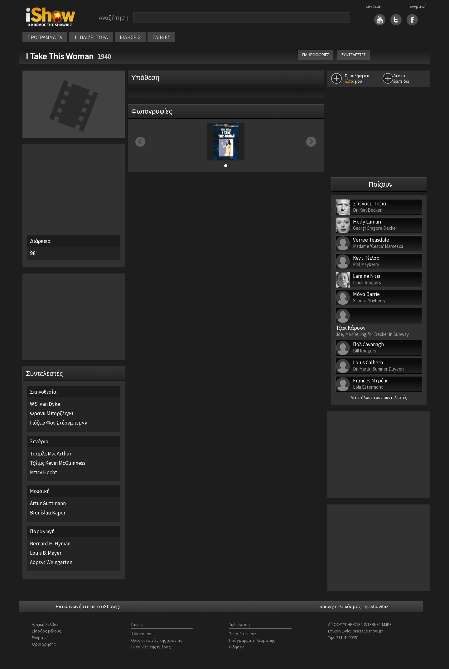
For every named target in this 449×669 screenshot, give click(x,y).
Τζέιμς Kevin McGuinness (57, 463)
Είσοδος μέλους (46, 631)
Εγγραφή (418, 6)
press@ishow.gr (368, 631)
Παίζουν (381, 184)
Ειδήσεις (236, 647)
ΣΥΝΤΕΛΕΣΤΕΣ (353, 54)
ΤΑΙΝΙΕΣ (161, 37)
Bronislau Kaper (47, 512)
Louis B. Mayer (45, 552)
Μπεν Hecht (43, 472)
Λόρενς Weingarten (51, 562)
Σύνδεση (373, 6)
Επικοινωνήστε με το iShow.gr (88, 606)
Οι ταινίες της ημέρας (151, 647)
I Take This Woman (60, 56)
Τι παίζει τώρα (242, 634)
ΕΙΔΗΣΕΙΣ (130, 37)
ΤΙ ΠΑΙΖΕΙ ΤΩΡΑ (91, 37)
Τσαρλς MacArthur (50, 453)
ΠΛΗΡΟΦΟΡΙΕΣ (315, 54)
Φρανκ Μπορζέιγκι (51, 413)
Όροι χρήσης (44, 644)
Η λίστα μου (141, 634)
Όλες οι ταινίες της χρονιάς (156, 640)
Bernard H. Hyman (50, 543)
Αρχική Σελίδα (45, 624)
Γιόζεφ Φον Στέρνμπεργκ (58, 422)
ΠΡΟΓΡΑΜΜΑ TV (44, 37)
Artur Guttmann (48, 503)
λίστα (349, 81)
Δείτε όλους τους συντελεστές (378, 397)
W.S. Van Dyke (45, 404)
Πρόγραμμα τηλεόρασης (252, 640)
